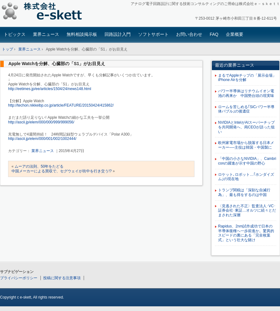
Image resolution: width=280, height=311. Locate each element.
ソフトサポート (153, 34)
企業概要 (234, 34)
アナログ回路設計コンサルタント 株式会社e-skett (43, 12)
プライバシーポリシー (18, 278)
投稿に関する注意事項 (62, 278)
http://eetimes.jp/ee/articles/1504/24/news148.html (49, 89)
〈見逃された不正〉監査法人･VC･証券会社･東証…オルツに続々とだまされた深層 (247, 211)
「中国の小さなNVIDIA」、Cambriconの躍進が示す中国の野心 (247, 160)
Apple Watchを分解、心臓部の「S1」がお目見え (56, 63)
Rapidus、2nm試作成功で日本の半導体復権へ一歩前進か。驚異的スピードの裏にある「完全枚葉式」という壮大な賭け (246, 233)
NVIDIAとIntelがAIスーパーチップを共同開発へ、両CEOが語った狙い (246, 127)
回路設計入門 (118, 34)
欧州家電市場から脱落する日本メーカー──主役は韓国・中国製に (246, 145)
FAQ (214, 34)
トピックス (15, 34)
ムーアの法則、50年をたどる (39, 166)
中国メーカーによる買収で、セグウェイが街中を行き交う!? (62, 171)
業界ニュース (46, 34)
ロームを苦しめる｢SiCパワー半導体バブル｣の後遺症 (246, 109)
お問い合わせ (189, 34)
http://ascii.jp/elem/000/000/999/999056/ (41, 122)
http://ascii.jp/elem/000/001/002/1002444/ (42, 138)
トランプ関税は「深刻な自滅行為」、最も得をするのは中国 (244, 192)
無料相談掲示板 (82, 34)
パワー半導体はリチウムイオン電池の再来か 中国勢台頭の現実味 (246, 93)
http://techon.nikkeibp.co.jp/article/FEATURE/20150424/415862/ (61, 105)
